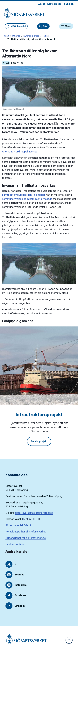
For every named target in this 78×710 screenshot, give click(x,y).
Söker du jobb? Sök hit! (18, 525)
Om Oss (16, 36)
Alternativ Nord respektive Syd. (20, 151)
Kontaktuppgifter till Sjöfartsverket (25, 531)
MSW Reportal (16, 26)
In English (69, 4)
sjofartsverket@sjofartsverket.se (34, 512)
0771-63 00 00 (31, 519)
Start (6, 36)
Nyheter (46, 36)
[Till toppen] (69, 640)
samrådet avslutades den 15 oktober (23, 194)
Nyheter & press (31, 36)
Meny (66, 26)
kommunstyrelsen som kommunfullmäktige (27, 199)
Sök (43, 26)
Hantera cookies (14, 544)
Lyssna (41, 4)
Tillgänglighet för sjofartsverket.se (25, 538)
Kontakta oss (54, 4)
